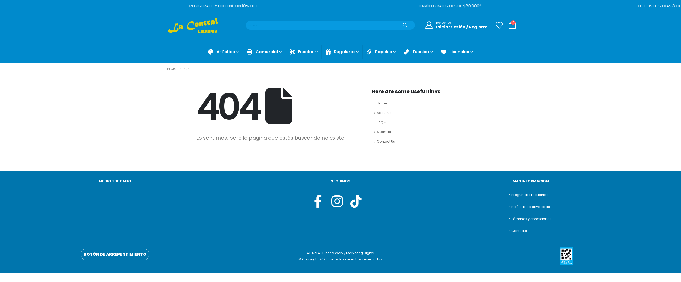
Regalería (340, 52)
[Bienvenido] (455, 25)
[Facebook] (318, 201)
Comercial (262, 52)
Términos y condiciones (531, 218)
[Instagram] (336, 201)
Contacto (519, 230)
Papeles (379, 52)
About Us (384, 113)
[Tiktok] (355, 201)
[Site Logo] (192, 25)
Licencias (455, 52)
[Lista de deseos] (499, 25)
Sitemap (384, 132)
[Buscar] (405, 25)
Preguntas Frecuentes (529, 194)
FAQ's (381, 122)
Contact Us (386, 141)
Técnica (416, 52)
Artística (221, 52)
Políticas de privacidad (530, 206)
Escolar (302, 52)
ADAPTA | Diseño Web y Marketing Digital (340, 252)
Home (382, 103)
